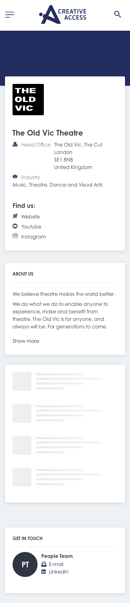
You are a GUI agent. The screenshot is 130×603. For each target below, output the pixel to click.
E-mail (56, 564)
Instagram (33, 237)
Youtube (31, 227)
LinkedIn (59, 572)
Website (30, 217)
